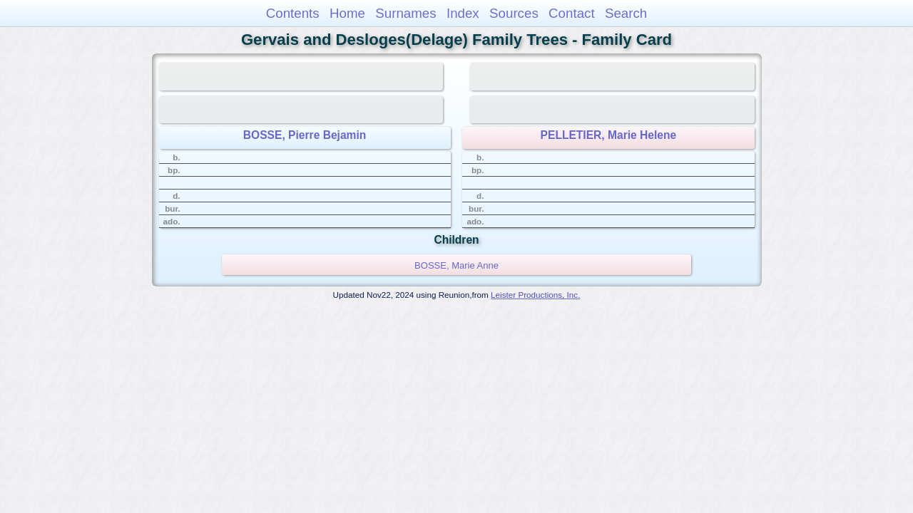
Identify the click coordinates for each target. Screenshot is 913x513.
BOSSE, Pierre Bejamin (304, 135)
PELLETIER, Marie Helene (609, 135)
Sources (514, 13)
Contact (572, 13)
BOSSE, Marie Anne (456, 265)
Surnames (405, 13)
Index (463, 13)
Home (347, 13)
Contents (293, 13)
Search (626, 13)
